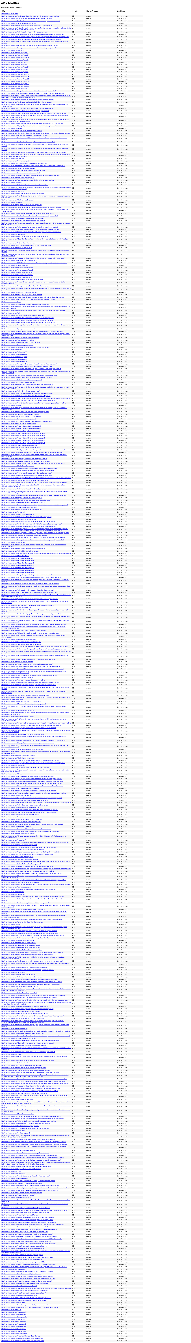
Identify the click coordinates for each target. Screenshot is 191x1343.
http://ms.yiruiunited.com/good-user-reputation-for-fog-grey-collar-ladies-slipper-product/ (29, 599)
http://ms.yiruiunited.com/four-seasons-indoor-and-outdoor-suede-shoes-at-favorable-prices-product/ (33, 1142)
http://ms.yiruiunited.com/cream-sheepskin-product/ (17, 710)
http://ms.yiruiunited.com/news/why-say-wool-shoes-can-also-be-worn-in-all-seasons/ (28, 1222)
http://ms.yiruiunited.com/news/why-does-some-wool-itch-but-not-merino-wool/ (26, 1281)
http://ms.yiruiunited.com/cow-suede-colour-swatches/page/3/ (21, 642)
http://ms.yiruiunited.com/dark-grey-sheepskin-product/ (18, 940)
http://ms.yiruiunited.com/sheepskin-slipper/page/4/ (17, 572)
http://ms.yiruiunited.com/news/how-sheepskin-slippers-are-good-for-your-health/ (27, 1276)
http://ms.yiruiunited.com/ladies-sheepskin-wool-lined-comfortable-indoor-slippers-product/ (30, 583)
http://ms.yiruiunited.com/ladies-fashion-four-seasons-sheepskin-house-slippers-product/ (29, 227)
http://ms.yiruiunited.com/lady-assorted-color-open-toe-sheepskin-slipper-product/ (27, 590)
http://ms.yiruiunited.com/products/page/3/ (14, 55)
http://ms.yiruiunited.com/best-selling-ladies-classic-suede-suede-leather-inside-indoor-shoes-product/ (34, 1144)
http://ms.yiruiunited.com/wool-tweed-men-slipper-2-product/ (20, 342)
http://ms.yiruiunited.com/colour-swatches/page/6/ (17, 270)
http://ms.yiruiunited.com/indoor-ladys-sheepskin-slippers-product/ (22, 849)
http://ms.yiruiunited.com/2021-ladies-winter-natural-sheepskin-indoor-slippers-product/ (29, 468)
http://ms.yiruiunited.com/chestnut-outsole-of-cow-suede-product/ (22, 749)
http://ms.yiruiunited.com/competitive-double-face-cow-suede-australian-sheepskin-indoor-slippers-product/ (35, 1031)
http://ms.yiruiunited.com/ (9, 13)
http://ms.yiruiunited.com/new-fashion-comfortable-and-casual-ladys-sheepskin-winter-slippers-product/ (34, 113)
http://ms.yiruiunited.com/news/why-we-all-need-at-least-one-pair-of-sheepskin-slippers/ (29, 1190)
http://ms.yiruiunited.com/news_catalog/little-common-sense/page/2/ (23, 440)
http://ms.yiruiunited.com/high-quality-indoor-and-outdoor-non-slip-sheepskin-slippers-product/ (31, 798)
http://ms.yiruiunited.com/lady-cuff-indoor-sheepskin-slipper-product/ (23, 170)
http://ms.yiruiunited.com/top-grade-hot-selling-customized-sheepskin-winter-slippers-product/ (31, 1116)
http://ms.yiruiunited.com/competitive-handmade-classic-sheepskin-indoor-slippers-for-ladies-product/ (33, 34)
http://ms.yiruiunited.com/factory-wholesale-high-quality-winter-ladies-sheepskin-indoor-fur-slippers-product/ (35, 861)
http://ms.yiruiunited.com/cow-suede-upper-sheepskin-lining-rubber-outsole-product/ (28, 322)
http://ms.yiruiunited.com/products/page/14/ (15, 86)
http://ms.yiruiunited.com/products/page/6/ (14, 60)
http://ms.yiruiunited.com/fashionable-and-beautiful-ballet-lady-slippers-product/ (26, 102)
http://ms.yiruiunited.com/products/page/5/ (14, 62)
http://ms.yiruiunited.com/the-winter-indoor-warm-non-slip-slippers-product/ (25, 1153)
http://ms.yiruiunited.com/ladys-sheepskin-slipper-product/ (19, 292)
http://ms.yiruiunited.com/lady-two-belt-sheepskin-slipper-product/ (22, 977)
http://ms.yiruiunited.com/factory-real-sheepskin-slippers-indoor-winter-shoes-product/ (28, 685)
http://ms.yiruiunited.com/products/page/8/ (14, 69)
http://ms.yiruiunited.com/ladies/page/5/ (14, 357)
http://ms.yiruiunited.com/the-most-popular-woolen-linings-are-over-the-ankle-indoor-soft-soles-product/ (34, 505)
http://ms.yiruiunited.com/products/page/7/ (14, 52)
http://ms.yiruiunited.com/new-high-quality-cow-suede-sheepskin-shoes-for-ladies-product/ (30, 682)
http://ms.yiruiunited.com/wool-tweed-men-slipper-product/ (20, 1126)
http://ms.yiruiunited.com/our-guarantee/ (14, 817)
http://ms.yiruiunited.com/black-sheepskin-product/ (17, 758)
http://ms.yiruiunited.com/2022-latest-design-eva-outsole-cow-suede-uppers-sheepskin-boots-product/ (34, 263)
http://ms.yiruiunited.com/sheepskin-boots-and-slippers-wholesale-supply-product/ (27, 776)
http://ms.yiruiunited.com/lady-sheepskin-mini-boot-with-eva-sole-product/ (25, 800)
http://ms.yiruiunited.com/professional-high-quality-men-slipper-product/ (24, 535)
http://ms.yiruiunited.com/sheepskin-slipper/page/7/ (17, 558)
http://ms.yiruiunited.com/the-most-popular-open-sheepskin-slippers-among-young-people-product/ (33, 537)
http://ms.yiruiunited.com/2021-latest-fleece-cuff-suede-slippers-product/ (24, 1006)
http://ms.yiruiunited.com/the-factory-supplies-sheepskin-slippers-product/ (25, 903)
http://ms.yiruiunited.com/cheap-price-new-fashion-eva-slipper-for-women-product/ (27, 1043)
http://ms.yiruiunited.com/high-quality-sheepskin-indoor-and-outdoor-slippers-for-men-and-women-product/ (35, 1036)
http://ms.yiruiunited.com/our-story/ (12, 892)
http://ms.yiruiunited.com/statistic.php (13, 894)
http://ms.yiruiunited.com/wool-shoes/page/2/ (15, 1133)
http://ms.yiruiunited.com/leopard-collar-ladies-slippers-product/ (21, 130)
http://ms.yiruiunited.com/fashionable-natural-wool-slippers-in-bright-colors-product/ (28, 1139)
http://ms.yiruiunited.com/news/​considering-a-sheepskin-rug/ (20, 1336)
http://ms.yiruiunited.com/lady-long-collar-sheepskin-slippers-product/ (23, 1067)
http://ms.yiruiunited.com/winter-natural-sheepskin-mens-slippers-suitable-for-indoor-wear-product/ (32, 463)
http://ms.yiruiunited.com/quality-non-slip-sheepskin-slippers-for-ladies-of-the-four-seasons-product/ (33, 450)
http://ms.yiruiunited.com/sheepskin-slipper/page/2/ (17, 568)
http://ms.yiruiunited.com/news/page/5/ (13, 1321)
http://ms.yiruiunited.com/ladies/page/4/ (14, 361)
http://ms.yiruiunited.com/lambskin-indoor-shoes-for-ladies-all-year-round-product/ (27, 970)
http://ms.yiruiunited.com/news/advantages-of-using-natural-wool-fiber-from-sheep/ (28, 1217)
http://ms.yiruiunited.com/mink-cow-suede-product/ (17, 716)
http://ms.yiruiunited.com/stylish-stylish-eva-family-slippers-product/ (22, 734)
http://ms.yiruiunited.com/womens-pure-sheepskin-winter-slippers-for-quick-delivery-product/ (31, 175)
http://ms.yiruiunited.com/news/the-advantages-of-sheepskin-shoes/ (23, 1248)
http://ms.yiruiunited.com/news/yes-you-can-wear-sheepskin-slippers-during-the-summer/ (30, 1185)
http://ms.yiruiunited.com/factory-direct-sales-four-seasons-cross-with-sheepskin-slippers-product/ (32, 540)
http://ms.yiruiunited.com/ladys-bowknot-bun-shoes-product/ (20, 1011)
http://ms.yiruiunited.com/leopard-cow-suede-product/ (18, 419)
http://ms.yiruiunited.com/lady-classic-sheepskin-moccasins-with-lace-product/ (26, 517)
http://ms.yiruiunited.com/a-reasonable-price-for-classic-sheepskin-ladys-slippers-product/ (30, 831)
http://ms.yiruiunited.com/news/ (11, 1309)
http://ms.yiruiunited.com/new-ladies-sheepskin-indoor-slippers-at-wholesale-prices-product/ (30, 984)
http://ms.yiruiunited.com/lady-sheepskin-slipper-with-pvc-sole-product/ (24, 32)
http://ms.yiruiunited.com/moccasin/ (12, 158)
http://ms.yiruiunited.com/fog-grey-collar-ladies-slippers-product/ (21, 497)
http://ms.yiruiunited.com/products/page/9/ (14, 67)
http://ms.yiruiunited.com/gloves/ (11, 774)
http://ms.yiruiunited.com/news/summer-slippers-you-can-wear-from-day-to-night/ (27, 1257)
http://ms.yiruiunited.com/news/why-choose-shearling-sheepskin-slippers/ (24, 1283)
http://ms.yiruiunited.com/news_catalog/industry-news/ (18, 423)
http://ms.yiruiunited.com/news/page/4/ (13, 1331)
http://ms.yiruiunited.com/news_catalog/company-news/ (19, 445)
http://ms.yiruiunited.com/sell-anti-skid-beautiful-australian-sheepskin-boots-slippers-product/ (31, 39)
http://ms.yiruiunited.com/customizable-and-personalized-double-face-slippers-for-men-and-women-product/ (36, 868)
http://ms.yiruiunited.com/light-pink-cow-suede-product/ (19, 845)
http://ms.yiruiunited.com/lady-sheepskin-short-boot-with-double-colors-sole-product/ (28, 400)
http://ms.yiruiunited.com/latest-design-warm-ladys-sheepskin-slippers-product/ (26, 377)
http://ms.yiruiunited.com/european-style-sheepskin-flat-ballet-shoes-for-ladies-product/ (29, 979)
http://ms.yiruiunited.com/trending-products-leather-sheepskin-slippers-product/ (26, 18)
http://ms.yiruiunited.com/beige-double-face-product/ (18, 755)
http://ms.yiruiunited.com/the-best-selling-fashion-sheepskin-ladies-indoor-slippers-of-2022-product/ (33, 1081)
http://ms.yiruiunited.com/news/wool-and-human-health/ (19, 1295)
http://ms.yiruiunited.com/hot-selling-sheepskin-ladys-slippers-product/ (23, 1033)
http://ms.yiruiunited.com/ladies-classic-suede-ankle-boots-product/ (22, 819)
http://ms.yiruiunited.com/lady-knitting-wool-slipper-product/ (20, 551)
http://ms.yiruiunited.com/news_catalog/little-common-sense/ (20, 431)
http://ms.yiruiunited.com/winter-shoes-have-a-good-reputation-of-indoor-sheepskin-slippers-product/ (33, 793)
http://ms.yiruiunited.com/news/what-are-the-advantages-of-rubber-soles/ (24, 1290)
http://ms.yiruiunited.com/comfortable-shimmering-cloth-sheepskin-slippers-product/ (28, 142)
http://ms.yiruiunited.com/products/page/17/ (15, 74)
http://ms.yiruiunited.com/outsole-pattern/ (14, 1063)
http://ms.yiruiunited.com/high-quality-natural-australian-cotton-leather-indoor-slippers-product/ (31, 779)
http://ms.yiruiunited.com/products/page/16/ (15, 84)
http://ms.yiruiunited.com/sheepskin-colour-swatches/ (18, 942)
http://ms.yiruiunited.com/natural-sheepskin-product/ (18, 243)
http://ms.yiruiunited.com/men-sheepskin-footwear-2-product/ (21, 821)
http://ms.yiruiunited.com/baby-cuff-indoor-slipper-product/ (20, 814)
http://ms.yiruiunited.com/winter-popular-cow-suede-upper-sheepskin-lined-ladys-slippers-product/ (32, 896)
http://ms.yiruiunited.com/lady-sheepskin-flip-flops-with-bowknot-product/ (24, 185)
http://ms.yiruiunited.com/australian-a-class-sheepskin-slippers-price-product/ (26, 1086)
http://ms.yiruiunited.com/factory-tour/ (13, 765)
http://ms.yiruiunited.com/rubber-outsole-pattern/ (16, 887)
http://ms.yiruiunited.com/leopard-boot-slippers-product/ (19, 507)
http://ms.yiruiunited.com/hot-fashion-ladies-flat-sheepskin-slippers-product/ (25, 1070)
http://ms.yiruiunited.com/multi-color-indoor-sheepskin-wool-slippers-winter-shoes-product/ (30, 760)
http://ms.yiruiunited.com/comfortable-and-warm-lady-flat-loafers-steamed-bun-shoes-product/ (31, 524)
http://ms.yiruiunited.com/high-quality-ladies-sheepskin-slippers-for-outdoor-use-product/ (29, 1091)
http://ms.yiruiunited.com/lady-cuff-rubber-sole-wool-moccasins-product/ (24, 1093)
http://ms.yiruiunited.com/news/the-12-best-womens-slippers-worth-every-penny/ (27, 1220)
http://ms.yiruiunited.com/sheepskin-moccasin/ (16, 826)
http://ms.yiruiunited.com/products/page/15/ (15, 79)
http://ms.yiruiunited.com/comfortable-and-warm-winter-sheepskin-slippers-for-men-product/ (30, 21)
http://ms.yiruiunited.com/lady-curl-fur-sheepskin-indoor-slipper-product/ (24, 489)
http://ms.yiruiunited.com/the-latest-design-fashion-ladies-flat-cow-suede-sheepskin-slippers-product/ (33, 403)
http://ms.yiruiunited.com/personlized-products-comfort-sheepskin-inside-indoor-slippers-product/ (32, 1016)
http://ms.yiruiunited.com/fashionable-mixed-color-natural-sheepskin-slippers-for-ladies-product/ (32, 961)
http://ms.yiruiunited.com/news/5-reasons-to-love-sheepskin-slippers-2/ (24, 1246)
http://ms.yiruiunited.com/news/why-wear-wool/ (16, 1197)
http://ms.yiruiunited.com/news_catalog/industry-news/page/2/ (21, 428)
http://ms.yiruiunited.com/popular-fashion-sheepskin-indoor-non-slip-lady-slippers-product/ (30, 852)
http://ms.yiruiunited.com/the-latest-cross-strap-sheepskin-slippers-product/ (25, 1176)
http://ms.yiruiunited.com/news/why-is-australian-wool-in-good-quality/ (23, 1300)
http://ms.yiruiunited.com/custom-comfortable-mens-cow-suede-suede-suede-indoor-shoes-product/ (33, 166)
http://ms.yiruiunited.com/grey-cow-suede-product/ (17, 514)
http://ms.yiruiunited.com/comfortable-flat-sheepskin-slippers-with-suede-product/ (27, 384)
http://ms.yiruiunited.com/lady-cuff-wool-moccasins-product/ (20, 391)
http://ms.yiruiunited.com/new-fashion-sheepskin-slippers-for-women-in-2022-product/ (28, 812)
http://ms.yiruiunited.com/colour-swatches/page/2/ (17, 275)
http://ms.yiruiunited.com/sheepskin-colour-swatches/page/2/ (20, 947)
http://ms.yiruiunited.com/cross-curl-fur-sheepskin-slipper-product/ (22, 1341)
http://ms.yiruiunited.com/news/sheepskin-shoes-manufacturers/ (21, 1259)
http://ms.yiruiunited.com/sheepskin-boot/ (14, 1178)
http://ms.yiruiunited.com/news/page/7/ (13, 1312)
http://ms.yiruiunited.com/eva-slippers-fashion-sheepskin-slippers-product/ (25, 1128)
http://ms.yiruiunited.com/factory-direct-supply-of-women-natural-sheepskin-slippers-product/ (31, 725)
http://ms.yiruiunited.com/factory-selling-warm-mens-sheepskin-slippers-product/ (27, 393)
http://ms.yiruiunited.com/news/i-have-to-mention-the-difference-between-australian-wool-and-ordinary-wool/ (36, 1288)
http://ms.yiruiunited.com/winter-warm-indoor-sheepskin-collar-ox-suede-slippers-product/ (30, 1040)
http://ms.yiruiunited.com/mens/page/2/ (13, 1173)
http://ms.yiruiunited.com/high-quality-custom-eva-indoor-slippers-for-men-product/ (27, 743)
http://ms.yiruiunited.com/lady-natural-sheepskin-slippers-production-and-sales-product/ (29, 375)
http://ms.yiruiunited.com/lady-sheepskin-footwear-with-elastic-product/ (24, 967)
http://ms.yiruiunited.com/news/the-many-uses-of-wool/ (19, 1286)
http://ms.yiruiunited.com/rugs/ (11, 1054)
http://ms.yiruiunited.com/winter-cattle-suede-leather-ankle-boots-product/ (25, 236)
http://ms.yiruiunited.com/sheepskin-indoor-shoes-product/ (20, 788)
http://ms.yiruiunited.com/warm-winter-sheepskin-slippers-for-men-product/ (25, 347)
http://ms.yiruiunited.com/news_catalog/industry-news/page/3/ (21, 426)
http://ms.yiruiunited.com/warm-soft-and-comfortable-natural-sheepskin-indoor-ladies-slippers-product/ (34, 1079)
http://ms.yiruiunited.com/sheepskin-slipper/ (15, 556)
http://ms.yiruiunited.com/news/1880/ (13, 1302)
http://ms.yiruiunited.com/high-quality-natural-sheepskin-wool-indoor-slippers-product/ (28, 728)
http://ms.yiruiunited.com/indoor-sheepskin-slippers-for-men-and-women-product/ (27, 1009)
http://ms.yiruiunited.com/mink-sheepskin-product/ (17, 345)
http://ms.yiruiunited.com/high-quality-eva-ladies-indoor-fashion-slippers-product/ (27, 320)
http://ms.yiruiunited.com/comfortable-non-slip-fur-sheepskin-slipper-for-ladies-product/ (29, 997)
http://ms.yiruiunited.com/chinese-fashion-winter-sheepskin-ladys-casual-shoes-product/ (29, 810)
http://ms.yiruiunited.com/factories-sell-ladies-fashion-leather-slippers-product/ (26, 829)
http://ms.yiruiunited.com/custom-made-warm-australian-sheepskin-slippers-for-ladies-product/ (31, 982)
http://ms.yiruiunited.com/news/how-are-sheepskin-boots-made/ (21, 1192)
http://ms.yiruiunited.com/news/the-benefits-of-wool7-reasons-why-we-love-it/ (26, 1298)
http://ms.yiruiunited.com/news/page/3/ (13, 1314)
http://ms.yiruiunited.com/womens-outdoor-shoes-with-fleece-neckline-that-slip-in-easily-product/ (32, 824)
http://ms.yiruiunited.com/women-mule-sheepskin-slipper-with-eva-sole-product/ (27, 664)
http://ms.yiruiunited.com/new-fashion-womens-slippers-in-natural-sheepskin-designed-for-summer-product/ (35, 398)
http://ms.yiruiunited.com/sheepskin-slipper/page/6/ (17, 563)
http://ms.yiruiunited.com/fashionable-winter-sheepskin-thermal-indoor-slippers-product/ (29, 889)
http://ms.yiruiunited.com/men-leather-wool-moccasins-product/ (21, 1065)
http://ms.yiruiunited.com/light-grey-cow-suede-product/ (19, 329)
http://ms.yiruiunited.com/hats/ (11, 405)
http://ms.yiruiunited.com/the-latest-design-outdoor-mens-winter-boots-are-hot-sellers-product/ (31, 919)
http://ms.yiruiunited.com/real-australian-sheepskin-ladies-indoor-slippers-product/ (27, 180)
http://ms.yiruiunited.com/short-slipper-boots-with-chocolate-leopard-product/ (26, 500)
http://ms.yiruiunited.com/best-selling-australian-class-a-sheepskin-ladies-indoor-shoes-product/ (32, 952)
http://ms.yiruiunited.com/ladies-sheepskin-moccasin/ (18, 974)
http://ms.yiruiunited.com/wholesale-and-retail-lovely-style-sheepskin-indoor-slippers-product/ (31, 369)
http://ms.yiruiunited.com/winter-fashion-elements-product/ (20, 882)
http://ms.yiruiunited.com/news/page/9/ (13, 1326)
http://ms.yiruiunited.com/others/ (11, 182)
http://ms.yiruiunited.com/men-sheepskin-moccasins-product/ (21, 447)
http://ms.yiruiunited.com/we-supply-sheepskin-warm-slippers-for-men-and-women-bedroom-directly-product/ (36, 478)
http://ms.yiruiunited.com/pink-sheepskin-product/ (17, 677)
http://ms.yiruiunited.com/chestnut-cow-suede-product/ (18, 23)
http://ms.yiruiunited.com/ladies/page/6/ (14, 354)
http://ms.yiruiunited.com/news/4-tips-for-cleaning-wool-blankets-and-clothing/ (26, 1241)
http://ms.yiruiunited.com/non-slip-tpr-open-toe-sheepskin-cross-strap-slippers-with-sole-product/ (32, 123)
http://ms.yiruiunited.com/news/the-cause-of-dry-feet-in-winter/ (21, 1274)
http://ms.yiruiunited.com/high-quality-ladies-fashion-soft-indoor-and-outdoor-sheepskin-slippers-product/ (34, 495)
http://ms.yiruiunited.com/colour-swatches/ (15, 265)
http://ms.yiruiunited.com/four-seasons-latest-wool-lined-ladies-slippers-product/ (27, 25)
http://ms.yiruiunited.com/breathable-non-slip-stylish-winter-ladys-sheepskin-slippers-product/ (31, 577)
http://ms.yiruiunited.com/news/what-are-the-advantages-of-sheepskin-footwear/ (27, 1271)
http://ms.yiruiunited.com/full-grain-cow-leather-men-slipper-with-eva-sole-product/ (27, 871)
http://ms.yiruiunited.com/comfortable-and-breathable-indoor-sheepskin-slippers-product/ (29, 45)
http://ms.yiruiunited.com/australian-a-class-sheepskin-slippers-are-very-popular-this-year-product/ (32, 258)
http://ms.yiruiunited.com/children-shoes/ (14, 1028)
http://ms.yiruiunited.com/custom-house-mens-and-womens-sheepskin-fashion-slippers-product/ (32, 331)
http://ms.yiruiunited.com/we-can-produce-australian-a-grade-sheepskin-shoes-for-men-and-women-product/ (36, 723)
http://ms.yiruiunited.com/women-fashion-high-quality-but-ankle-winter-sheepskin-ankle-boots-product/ (34, 624)
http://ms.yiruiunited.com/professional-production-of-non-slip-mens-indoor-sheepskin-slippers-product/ (34, 482)
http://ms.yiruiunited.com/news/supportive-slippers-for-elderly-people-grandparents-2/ (28, 1264)
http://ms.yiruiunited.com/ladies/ (11, 349)
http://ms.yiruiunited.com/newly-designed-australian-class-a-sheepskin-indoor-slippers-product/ (31, 873)
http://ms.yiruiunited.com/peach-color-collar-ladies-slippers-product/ (23, 909)
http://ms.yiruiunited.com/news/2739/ (13, 1269)
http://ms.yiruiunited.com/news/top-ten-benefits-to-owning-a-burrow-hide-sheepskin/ (28, 1181)
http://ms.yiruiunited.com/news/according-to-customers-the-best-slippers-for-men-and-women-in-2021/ (34, 1267)
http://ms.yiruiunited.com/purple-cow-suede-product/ (18, 833)
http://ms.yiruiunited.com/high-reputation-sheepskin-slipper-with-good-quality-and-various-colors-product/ (35, 533)
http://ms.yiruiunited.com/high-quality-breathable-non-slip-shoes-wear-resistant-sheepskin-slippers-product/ (35, 884)
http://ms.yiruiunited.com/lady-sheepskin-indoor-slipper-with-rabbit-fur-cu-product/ (27, 605)
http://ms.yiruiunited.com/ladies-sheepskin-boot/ (16, 248)
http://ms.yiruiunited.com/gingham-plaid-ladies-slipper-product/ (21, 205)
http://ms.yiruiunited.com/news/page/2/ (13, 1324)
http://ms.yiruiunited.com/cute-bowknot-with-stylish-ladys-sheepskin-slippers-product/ (28, 299)
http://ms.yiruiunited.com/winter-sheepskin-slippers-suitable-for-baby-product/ (26, 1166)
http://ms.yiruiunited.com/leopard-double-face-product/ (18, 1038)
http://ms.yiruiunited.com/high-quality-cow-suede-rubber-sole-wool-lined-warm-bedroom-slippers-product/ (35, 1083)
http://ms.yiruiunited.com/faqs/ (11, 302)
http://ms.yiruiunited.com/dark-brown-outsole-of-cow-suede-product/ (23, 680)
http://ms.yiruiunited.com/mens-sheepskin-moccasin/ (18, 382)
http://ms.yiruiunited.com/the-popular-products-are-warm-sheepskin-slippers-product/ (28, 847)
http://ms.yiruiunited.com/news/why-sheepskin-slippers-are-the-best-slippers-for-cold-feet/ (30, 1307)
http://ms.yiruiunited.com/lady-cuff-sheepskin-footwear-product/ (21, 950)
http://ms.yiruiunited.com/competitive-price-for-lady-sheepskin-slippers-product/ (26, 575)
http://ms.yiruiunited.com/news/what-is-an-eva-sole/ (17, 1195)
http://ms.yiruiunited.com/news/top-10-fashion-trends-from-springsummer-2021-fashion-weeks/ (31, 1239)
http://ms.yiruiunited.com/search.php (13, 972)
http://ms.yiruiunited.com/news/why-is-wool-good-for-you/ (19, 1215)
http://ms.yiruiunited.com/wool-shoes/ (13, 1130)
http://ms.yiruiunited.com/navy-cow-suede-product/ (17, 340)
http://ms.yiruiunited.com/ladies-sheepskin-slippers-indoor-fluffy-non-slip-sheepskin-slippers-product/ (33, 649)
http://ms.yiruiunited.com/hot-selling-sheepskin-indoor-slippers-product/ (24, 458)
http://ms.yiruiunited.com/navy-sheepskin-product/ (17, 857)
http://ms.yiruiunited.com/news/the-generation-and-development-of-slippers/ (25, 1208)
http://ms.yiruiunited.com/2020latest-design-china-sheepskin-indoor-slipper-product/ (28, 659)
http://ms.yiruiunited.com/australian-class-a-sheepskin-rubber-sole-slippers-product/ (28, 1052)
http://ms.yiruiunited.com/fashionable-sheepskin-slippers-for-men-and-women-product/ (29, 1155)
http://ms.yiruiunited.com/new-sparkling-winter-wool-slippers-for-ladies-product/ (26, 475)
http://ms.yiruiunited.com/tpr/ (10, 313)
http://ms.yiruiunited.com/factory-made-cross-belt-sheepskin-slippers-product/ (26, 245)
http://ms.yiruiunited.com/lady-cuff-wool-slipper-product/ (19, 993)
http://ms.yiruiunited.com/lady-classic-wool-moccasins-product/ (21, 380)
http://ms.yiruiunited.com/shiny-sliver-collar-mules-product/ (20, 414)
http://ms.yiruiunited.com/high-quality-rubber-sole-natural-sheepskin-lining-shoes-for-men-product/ (32, 1118)
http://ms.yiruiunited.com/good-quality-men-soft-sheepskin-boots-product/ (24, 480)
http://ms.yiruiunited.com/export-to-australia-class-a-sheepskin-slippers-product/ (27, 108)
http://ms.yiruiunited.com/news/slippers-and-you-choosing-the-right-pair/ (24, 1231)
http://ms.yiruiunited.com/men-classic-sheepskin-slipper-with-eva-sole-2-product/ (27, 854)
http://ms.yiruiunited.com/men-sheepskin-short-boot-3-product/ (21, 509)
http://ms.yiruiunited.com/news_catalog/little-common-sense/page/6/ (23, 435)
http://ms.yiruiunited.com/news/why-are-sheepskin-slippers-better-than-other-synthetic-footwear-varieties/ (35, 1188)
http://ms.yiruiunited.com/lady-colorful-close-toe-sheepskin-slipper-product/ (25, 805)
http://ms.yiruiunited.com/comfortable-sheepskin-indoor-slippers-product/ (24, 135)
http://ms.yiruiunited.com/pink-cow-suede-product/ (17, 795)
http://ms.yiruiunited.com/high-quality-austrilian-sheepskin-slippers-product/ (25, 695)
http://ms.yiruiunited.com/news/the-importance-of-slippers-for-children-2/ (24, 1305)
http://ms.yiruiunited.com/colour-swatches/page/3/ (17, 267)
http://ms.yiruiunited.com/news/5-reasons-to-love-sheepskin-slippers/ (23, 1293)
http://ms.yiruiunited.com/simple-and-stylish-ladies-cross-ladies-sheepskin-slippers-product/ (30, 229)
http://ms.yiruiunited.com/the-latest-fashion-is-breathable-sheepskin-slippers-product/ (28, 521)
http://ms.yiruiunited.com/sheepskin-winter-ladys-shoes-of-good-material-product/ (27, 318)
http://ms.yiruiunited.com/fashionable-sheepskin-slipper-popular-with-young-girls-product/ (29, 933)
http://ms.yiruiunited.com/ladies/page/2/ (14, 359)
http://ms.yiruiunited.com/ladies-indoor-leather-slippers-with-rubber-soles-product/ (27, 470)
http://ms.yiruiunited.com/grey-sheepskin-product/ (17, 661)
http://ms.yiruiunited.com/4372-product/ (14, 542)
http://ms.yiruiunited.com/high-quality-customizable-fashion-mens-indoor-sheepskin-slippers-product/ (33, 880)
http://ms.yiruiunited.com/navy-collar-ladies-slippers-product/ (20, 173)
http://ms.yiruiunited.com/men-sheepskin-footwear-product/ (20, 337)
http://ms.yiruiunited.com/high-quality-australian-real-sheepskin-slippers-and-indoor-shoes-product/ (33, 995)
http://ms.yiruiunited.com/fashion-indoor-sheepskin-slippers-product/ (23, 220)
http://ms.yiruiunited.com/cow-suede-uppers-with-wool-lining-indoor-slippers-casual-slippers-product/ (33, 152)
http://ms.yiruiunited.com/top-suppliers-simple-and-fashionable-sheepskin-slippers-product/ (30, 666)
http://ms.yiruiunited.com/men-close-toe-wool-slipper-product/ (21, 416)
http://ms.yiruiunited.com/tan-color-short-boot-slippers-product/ (21, 701)
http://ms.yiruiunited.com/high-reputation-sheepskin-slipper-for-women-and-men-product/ (29, 526)
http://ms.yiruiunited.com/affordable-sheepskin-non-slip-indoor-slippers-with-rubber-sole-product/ (32, 786)
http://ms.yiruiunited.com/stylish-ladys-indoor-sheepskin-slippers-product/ (24, 1013)
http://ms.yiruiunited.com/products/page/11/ (15, 57)
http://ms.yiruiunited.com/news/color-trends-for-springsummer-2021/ (23, 1262)
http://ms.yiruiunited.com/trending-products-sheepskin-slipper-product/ (23, 1018)
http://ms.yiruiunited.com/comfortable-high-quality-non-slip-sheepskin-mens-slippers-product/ (31, 614)
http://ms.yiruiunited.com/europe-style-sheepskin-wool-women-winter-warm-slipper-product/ (30, 1088)
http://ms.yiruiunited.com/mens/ (11, 1171)
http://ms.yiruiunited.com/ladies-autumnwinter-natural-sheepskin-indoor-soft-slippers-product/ (31, 207)
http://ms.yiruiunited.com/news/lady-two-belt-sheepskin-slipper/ (21, 1183)
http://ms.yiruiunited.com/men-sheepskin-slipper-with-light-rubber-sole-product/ (26, 421)
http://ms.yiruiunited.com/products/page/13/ (15, 76)
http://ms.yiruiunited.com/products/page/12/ (15, 81)
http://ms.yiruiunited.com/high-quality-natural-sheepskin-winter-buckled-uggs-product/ (28, 126)
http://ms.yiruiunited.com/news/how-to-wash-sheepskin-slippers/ (22, 1255)
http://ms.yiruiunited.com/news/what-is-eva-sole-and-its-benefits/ (22, 1338)
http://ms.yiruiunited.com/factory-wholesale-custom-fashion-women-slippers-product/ (28, 48)
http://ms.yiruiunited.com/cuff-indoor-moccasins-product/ (19, 260)
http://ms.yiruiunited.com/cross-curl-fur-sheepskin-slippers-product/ (22, 922)
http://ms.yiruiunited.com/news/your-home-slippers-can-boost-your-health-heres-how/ (28, 1243)
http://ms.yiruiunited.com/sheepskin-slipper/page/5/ (17, 565)
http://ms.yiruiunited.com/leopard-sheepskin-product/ (18, 168)
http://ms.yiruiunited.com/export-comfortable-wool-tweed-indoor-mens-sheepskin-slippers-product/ (32, 935)
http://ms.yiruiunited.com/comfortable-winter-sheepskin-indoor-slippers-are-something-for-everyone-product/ (36, 553)
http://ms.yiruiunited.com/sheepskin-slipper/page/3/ (17, 560)
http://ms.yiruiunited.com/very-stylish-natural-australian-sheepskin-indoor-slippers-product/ (30, 592)
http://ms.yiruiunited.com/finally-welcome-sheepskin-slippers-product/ (23, 1045)
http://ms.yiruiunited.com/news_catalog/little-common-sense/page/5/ (23, 438)
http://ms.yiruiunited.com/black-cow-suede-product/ (17, 200)
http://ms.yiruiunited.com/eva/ (10, 924)
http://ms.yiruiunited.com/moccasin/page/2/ (15, 161)
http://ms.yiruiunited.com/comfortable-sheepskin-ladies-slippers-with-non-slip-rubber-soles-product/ (33, 93)
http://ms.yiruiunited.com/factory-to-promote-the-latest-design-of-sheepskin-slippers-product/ (31, 1160)
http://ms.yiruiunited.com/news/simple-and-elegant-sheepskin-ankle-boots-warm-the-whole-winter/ (32, 1224)
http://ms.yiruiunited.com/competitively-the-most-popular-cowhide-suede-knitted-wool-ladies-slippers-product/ (36, 802)
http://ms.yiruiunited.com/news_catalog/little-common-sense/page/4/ (23, 443)
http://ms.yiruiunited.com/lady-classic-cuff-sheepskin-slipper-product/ (23, 548)
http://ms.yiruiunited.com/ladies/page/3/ (14, 352)
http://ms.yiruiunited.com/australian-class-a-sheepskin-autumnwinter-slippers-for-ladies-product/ (32, 452)
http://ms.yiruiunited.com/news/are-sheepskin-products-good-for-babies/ (24, 1227)
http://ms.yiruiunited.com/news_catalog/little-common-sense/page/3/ (23, 433)
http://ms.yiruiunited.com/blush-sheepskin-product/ (17, 466)
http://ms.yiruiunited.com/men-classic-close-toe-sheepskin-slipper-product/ (25, 767)
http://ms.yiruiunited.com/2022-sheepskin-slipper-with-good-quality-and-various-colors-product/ (31, 783)
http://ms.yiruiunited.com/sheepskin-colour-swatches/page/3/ (20, 945)
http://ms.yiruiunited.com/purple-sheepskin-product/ (17, 177)
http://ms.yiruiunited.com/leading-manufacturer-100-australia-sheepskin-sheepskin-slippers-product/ (33, 740)
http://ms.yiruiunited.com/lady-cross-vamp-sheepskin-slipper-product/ (23, 630)
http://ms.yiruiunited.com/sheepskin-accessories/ (17, 1099)
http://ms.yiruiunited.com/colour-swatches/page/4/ (17, 277)
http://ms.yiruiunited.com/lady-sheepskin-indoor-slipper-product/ (21, 807)
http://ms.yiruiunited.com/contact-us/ (13, 512)
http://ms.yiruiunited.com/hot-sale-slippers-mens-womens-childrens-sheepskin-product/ (29, 931)
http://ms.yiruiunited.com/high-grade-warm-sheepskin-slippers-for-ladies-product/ (27, 954)
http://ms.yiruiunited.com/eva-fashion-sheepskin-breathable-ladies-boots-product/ (27, 213)
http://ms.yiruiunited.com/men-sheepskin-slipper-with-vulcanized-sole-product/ (26, 473)
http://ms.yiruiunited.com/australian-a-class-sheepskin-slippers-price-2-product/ (26, 366)
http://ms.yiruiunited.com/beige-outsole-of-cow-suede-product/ (21, 1169)
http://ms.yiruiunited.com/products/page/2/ (14, 64)
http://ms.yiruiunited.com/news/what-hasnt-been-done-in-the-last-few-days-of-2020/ (28, 1278)
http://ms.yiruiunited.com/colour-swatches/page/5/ (17, 272)
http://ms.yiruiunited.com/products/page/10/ (15, 88)
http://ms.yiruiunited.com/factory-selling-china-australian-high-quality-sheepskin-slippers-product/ (32, 781)
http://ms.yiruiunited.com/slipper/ (11, 128)
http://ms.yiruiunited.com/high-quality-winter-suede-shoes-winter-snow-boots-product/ (28, 790)
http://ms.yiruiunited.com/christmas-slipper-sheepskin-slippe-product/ (23, 704)
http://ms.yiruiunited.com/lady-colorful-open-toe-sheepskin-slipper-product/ (25, 111)
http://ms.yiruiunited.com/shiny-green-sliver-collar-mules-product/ (22, 279)
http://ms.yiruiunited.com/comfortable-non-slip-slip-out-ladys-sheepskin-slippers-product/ (29, 216)
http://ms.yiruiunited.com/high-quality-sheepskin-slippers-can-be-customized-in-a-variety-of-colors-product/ (35, 133)
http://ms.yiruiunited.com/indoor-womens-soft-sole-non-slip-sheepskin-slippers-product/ (29, 938)
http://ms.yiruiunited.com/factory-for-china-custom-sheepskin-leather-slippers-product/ (29, 364)
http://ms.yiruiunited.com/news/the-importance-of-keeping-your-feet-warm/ (25, 1212)
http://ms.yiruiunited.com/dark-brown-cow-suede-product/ (19, 859)
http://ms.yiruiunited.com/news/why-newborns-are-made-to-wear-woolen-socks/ (27, 1234)
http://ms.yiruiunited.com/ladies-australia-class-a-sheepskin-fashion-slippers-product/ (28, 1121)
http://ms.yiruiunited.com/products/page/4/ (14, 72)
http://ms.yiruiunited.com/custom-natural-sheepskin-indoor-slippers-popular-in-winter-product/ (31, 232)
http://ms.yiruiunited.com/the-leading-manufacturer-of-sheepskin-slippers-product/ (27, 99)
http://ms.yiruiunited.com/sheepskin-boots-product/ (17, 1114)
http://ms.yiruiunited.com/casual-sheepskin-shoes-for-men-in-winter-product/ (25, 461)
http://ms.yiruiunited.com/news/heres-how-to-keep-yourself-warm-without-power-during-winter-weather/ (34, 1210)
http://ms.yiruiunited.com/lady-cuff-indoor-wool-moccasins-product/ (22, 193)
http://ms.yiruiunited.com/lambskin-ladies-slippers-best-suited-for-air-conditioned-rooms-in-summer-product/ (35, 842)
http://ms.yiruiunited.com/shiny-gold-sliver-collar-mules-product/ (21, 294)
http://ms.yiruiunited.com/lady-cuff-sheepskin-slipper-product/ (21, 864)
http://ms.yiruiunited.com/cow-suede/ (13, 234)
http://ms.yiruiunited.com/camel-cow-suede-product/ (18, 1150)
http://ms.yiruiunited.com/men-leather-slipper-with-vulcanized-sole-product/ (25, 163)
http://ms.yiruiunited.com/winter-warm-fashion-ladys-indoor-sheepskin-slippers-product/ (29, 675)
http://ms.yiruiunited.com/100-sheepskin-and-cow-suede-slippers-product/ (25, 412)
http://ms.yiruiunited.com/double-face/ (13, 840)
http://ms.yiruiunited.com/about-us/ (12, 191)
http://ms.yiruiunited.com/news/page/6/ (13, 1319)
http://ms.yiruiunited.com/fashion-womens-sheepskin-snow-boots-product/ (25, 304)
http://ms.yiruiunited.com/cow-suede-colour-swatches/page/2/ (21, 644)
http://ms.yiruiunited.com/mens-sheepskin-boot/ (16, 607)
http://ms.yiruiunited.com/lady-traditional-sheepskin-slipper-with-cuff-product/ (25, 396)
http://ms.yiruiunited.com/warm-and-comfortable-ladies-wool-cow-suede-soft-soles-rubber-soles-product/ (34, 1000)
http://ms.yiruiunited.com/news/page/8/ (13, 1329)
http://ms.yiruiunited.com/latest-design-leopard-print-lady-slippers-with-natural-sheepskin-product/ (32, 297)
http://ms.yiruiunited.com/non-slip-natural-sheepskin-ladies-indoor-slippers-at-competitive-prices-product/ (35, 37)
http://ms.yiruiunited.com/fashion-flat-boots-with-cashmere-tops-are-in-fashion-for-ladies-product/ (32, 669)
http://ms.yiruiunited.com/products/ (12, 50)
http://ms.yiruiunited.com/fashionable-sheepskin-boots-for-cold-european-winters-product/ (30, 16)
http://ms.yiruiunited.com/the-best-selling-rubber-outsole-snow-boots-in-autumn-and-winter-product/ (33, 310)
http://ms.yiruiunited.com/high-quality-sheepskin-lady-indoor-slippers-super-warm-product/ (30, 1072)
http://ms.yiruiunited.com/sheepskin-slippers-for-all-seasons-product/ (23, 502)
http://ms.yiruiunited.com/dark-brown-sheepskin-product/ (19, 519)
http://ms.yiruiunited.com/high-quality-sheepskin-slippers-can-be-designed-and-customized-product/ (33, 763)
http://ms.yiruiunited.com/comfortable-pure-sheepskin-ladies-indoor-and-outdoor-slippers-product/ (32, 1157)
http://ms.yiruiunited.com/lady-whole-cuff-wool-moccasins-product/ (22, 218)
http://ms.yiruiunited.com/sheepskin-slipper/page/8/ (17, 570)
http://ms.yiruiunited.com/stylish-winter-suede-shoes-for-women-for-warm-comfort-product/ (30, 633)
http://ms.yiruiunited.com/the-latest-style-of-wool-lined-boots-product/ (23, 315)
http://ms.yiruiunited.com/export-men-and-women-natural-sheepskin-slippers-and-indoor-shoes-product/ (34, 646)
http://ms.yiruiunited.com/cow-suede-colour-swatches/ (18, 639)
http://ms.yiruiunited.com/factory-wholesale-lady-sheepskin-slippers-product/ (25, 286)
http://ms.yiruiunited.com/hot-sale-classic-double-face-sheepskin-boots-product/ (27, 1123)
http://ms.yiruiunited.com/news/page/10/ (14, 1333)
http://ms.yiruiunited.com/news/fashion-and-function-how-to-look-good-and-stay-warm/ (29, 1229)
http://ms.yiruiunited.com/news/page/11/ (14, 1317)
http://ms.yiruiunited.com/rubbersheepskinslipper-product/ (19, 986)
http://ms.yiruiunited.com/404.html (12, 202)
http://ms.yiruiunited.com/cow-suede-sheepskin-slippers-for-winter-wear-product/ (27, 866)
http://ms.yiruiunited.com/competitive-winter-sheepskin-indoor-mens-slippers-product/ (28, 91)
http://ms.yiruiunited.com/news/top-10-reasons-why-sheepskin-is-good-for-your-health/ (29, 1236)
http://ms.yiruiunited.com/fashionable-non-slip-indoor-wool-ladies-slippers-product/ (27, 1060)
